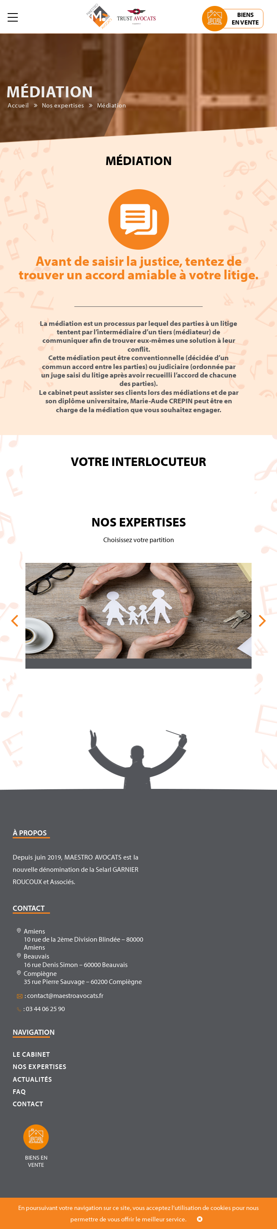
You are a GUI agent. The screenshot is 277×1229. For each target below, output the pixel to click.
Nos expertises (63, 105)
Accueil (18, 105)
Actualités (32, 1079)
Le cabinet (31, 1054)
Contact (28, 1103)
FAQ (19, 1091)
